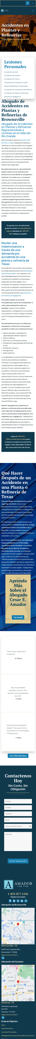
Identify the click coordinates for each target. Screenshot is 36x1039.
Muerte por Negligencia (12, 97)
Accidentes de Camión (12, 75)
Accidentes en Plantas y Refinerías (16, 93)
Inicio (3, 1025)
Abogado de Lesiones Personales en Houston (17, 1036)
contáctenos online (18, 439)
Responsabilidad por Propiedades (16, 86)
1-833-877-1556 (18, 894)
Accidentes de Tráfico (12, 79)
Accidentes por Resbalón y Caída (15, 82)
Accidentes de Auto (11, 72)
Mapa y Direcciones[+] (9, 955)
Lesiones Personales (9, 1032)
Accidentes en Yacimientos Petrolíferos (18, 90)
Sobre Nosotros (7, 1028)
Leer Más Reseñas (18, 755)
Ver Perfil (18, 617)
